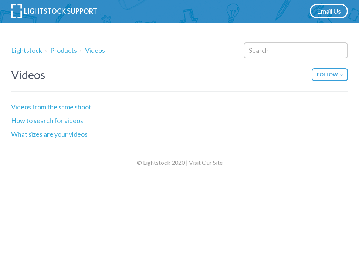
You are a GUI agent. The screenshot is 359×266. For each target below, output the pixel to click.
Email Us (329, 11)
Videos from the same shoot (51, 107)
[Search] (296, 50)
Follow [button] (327, 75)
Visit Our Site (206, 162)
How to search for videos (47, 120)
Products (63, 50)
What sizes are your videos (49, 134)
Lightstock (26, 50)
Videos (95, 50)
